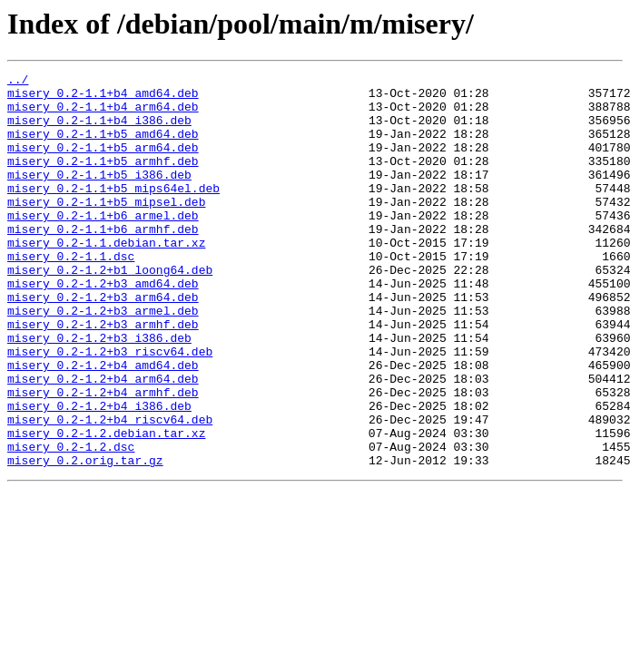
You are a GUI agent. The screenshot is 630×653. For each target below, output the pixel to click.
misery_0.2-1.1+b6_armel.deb (103, 245)
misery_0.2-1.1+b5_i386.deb (99, 196)
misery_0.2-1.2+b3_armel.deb (103, 359)
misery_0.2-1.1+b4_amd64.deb (103, 98)
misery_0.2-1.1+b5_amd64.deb (103, 147)
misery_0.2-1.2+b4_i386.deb (99, 473)
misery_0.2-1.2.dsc (70, 522)
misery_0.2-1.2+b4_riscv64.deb (109, 490)
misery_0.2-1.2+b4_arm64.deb (103, 441)
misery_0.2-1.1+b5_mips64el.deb (113, 212)
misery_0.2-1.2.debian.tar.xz (106, 506)
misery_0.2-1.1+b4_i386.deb (99, 130)
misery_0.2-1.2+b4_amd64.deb (103, 424)
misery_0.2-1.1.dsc (70, 294)
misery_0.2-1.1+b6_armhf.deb (103, 261)
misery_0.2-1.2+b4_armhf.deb (103, 457)
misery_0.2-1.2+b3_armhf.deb (103, 375)
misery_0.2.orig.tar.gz (85, 539)
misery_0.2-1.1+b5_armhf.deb (103, 179)
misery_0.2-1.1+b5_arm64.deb (103, 163)
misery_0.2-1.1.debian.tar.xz (106, 277)
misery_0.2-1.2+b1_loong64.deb (109, 310)
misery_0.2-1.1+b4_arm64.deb (103, 114)
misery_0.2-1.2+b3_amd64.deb (103, 326)
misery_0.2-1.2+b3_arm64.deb (103, 343)
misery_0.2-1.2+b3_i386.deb (99, 392)
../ (17, 81)
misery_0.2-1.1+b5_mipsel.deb (106, 228)
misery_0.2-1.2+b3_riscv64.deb (109, 408)
